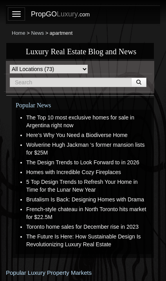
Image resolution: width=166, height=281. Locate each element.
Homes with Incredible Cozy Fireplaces (73, 172)
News (37, 33)
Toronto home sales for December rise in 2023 (82, 227)
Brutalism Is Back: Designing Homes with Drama (85, 199)
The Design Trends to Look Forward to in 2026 (82, 162)
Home (18, 33)
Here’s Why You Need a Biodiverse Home (77, 135)
